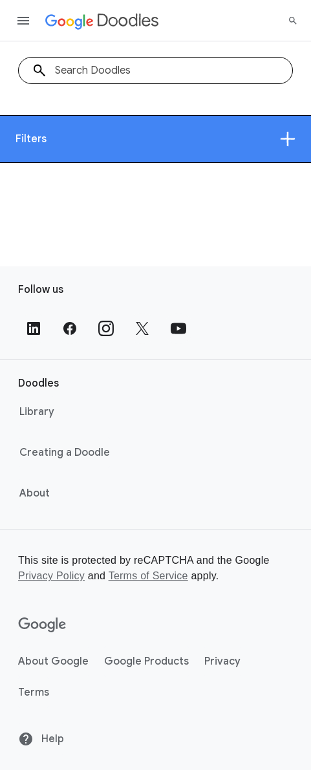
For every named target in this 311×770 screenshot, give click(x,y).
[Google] (42, 625)
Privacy (222, 661)
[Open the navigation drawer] (23, 20)
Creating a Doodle (64, 452)
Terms (33, 692)
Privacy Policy (51, 575)
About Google (53, 661)
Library (36, 411)
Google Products (146, 661)
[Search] (293, 20)
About (34, 493)
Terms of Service (148, 575)
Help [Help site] (41, 739)
